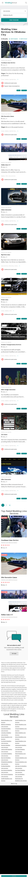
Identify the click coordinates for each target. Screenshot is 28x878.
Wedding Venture (14, 805)
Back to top (14, 799)
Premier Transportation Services (11, 354)
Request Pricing (21, 91)
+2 (17, 225)
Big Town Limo (5, 261)
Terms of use (14, 816)
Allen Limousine (6, 493)
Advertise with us (14, 834)
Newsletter (14, 826)
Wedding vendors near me (14, 815)
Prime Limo (4, 307)
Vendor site (14, 828)
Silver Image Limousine (8, 400)
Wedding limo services (6, 60)
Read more (10, 91)
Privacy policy (14, 818)
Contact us (14, 838)
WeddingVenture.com (18, 850)
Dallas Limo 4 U (5, 168)
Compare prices (14, 875)
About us (14, 836)
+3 (17, 79)
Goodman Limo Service (8, 63)
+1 (19, 272)
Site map (14, 825)
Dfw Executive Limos (7, 118)
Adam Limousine (6, 214)
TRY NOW (14, 669)
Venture (11, 3)
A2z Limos (4, 447)
